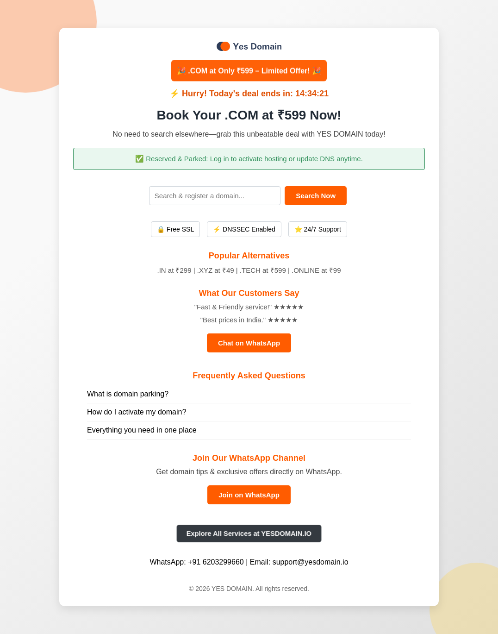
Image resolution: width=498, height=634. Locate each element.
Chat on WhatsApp (249, 343)
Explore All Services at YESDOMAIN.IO (249, 533)
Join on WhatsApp (249, 495)
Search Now (316, 196)
